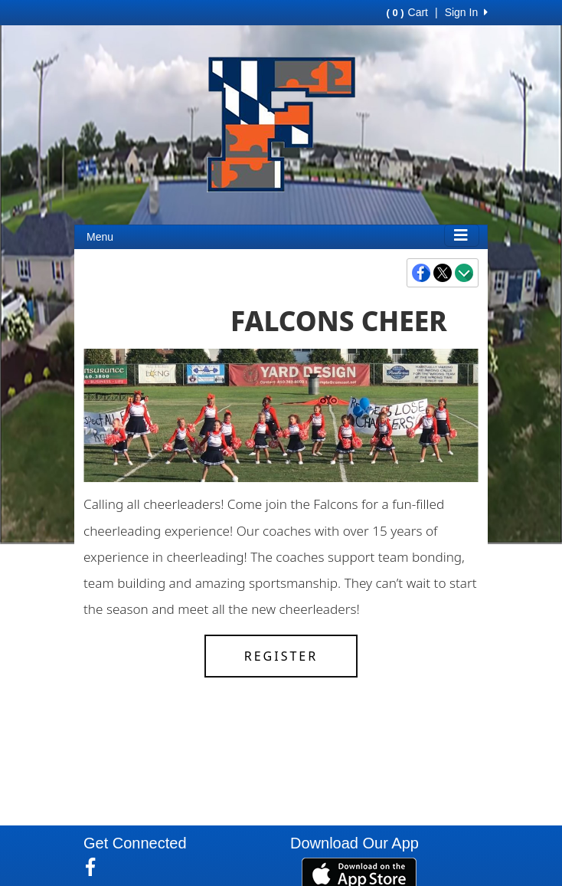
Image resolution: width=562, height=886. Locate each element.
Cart (407, 12)
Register (281, 656)
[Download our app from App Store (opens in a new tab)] (359, 874)
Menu (100, 237)
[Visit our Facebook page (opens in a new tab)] (96, 868)
